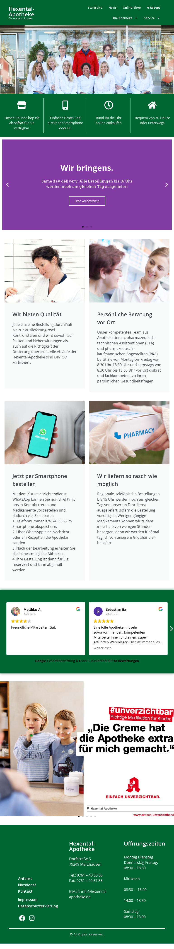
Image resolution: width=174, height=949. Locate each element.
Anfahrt (25, 878)
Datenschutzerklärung (38, 905)
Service (152, 18)
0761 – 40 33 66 (90, 875)
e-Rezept (153, 7)
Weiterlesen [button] (103, 648)
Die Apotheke (125, 18)
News (112, 7)
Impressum (27, 899)
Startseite (95, 7)
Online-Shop (132, 7)
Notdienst (27, 884)
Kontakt (25, 891)
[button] (83, 227)
